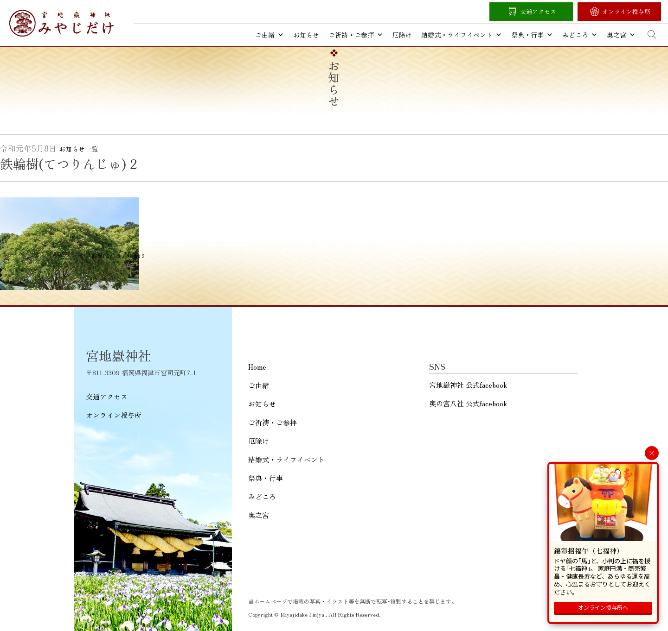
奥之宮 (621, 34)
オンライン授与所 (626, 11)
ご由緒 (269, 34)
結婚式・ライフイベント (461, 34)
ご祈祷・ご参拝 (355, 34)
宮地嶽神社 (61, 23)
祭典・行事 (532, 34)
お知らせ (306, 34)
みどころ (579, 34)
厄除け (402, 34)
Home (257, 367)
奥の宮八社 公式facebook (468, 403)
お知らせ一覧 (78, 148)
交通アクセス (538, 11)
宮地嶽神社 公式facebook (468, 385)
